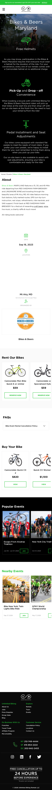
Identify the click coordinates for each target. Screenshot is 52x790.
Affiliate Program (8, 731)
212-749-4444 (31, 741)
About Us (5, 707)
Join (24, 551)
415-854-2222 (31, 745)
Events (9, 174)
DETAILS (44, 2)
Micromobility (7, 734)
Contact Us (30, 731)
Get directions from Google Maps (26, 298)
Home (3, 174)
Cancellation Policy (33, 725)
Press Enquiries (7, 712)
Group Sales (6, 715)
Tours (28, 709)
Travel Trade (6, 728)
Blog (3, 718)
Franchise (5, 725)
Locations (29, 728)
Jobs (3, 709)
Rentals (28, 707)
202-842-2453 (31, 748)
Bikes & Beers (7, 186)
